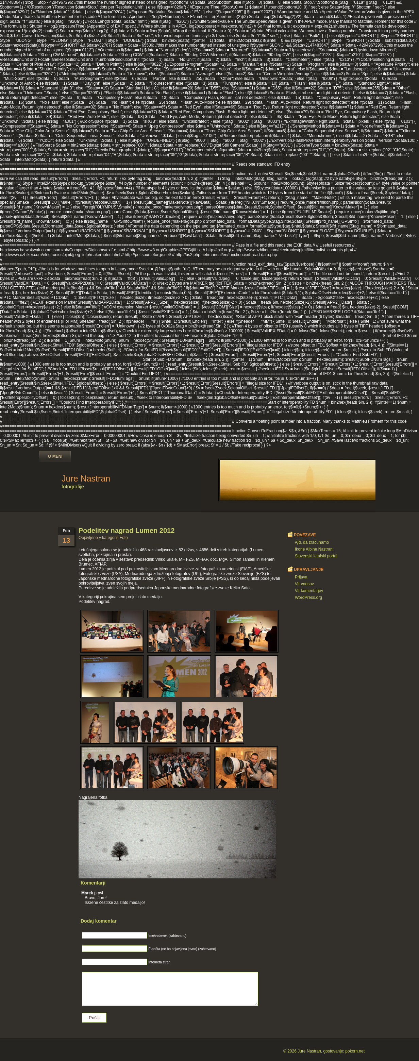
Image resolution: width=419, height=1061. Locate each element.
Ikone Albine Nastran (314, 549)
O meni (55, 456)
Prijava (301, 577)
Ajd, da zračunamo (312, 542)
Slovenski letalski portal (316, 556)
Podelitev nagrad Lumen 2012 (126, 530)
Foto (124, 537)
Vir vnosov (304, 584)
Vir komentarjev (309, 590)
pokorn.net (355, 1051)
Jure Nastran (86, 478)
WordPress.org (308, 597)
